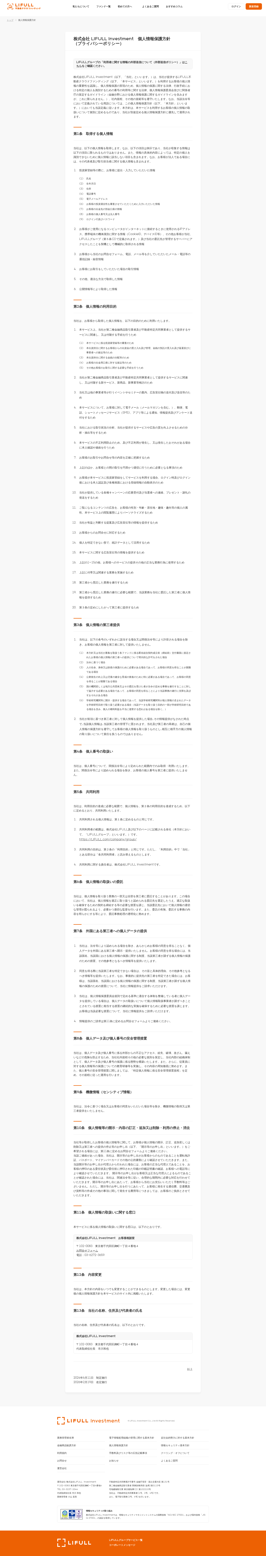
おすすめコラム (174, 8)
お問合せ (62, 1460)
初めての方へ (125, 8)
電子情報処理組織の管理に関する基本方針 (131, 1437)
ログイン (236, 8)
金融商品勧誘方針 (66, 1445)
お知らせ (114, 1460)
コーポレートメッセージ (122, 1545)
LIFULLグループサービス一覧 (125, 1540)
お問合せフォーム (87, 1250)
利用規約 (62, 1452)
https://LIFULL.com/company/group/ (108, 839)
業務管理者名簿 (65, 1437)
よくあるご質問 (150, 8)
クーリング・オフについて (175, 1452)
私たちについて (81, 8)
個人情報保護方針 (118, 1445)
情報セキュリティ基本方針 (175, 1445)
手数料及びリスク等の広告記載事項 (128, 1452)
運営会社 (62, 1468)
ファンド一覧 (103, 8)
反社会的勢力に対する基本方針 (177, 1437)
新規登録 (254, 8)
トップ (10, 20)
